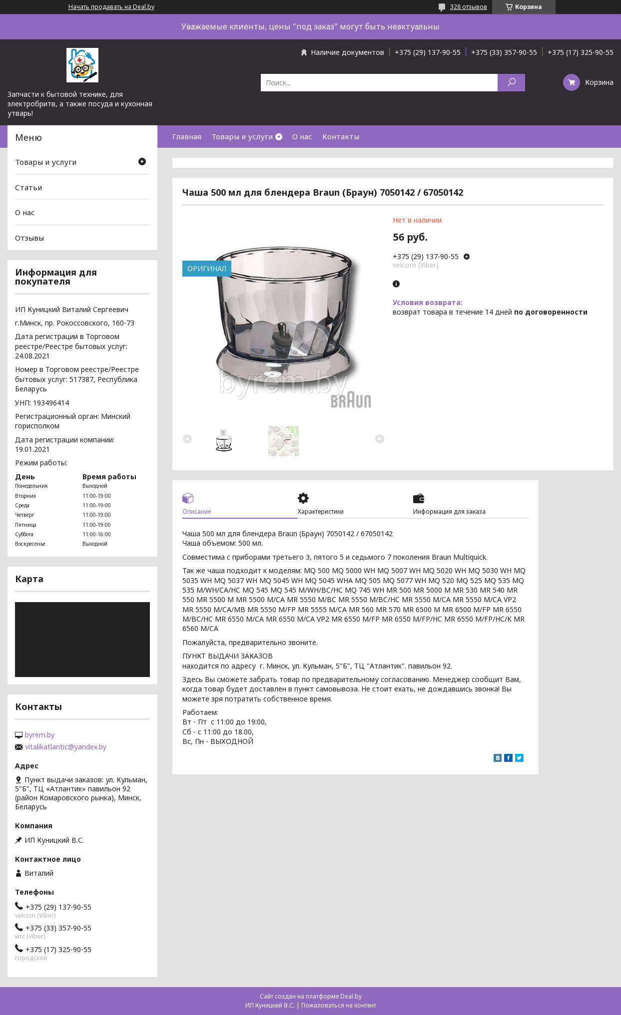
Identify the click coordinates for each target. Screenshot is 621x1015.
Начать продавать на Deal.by (111, 6)
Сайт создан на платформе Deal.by (311, 996)
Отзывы (29, 238)
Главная (186, 136)
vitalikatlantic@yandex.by (65, 746)
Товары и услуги (242, 136)
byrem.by (39, 734)
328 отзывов (468, 6)
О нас (302, 136)
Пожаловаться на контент (338, 1005)
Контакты (340, 136)
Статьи (28, 187)
